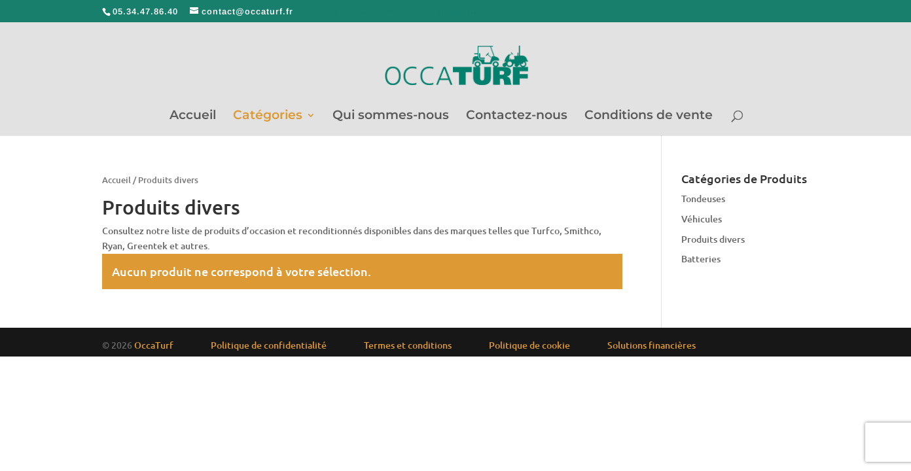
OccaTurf (153, 345)
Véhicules (701, 219)
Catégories (267, 116)
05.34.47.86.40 (145, 11)
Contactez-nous (516, 116)
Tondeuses (703, 198)
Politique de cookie (529, 345)
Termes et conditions (408, 345)
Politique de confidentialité (269, 345)
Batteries (701, 259)
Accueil (193, 116)
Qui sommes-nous (390, 116)
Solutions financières (651, 345)
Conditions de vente (648, 116)
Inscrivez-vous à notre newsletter (406, 11)
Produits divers (713, 239)
